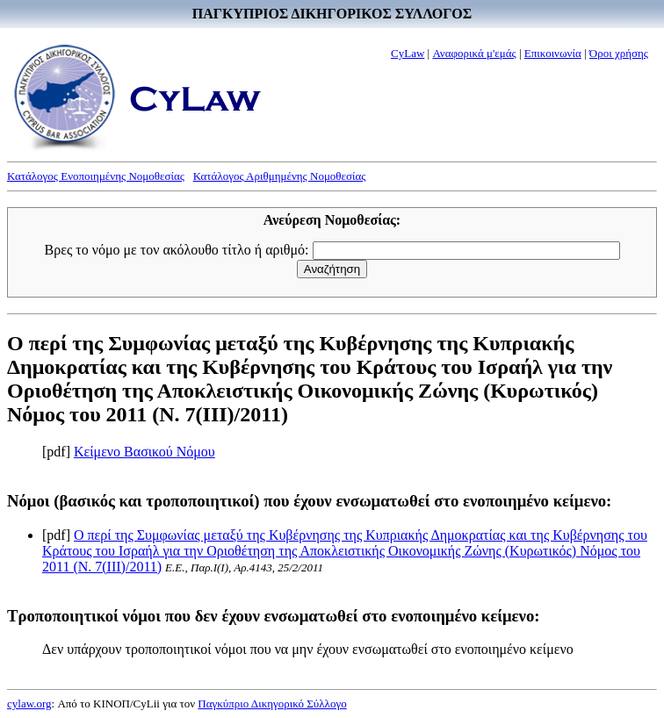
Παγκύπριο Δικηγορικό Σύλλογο (272, 703)
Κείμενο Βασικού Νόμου (144, 451)
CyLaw (407, 53)
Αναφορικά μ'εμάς (474, 53)
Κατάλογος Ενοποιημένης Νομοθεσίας (95, 176)
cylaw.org (29, 703)
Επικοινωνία (552, 53)
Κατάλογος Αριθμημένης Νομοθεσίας (279, 176)
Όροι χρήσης (618, 53)
